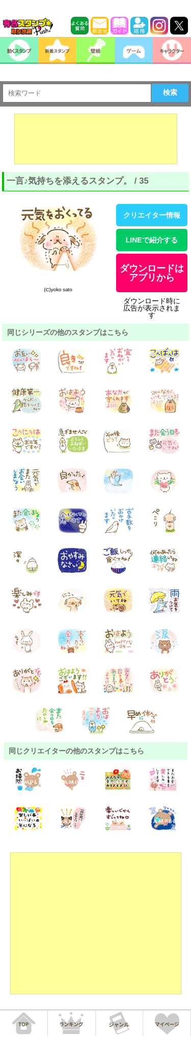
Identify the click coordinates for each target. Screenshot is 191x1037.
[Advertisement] (95, 139)
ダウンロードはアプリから (152, 273)
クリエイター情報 (151, 215)
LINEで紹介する (152, 240)
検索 (170, 92)
